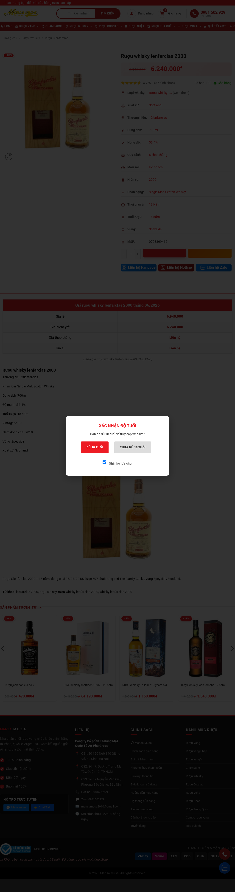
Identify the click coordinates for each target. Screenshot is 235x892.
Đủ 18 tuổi (95, 447)
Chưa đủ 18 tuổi (133, 447)
